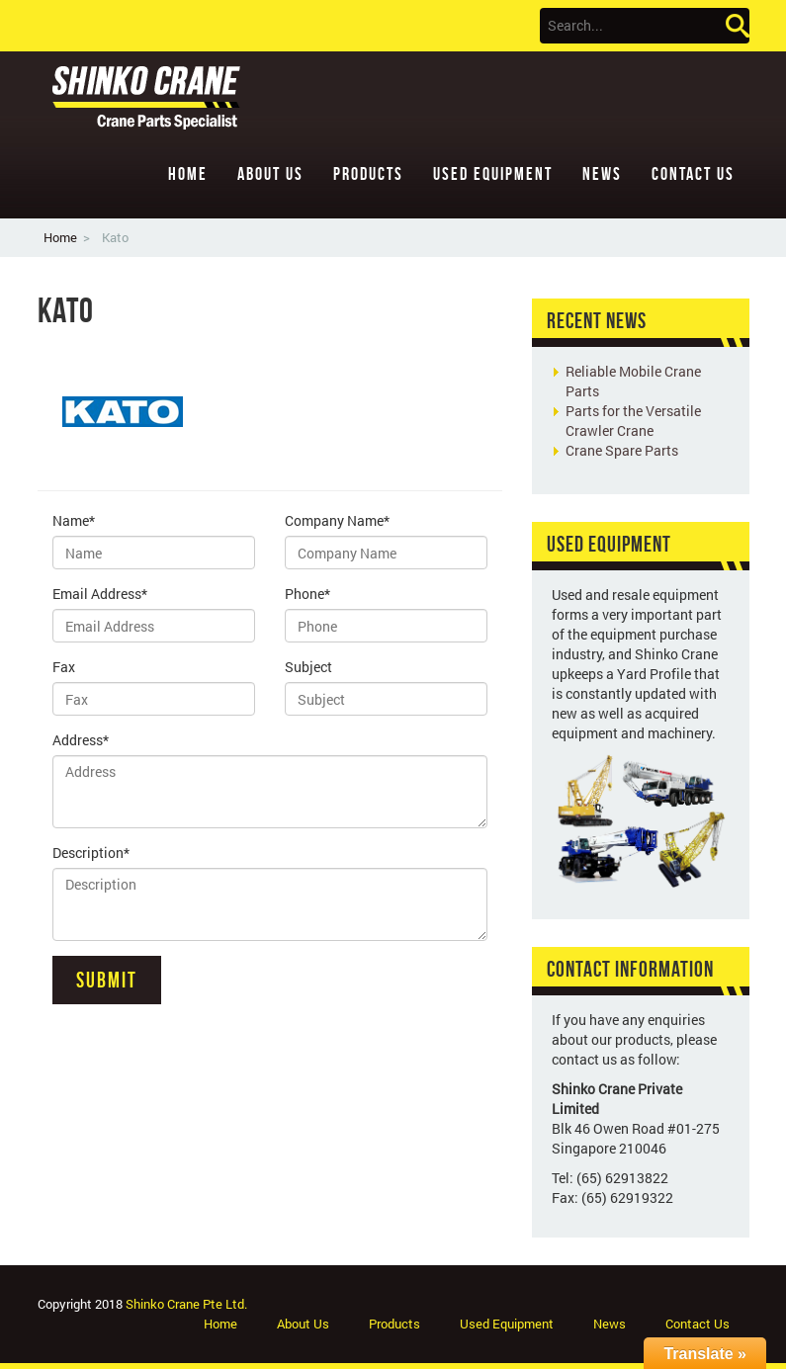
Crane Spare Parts (622, 450)
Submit (106, 979)
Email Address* (99, 593)
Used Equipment (493, 174)
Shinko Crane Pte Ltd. (186, 1304)
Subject (308, 666)
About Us (270, 174)
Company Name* (337, 520)
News (602, 174)
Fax (63, 666)
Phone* (307, 593)
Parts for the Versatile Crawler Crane (633, 420)
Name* (73, 520)
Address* (80, 739)
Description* (91, 852)
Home (188, 174)
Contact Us (693, 174)
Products (368, 174)
